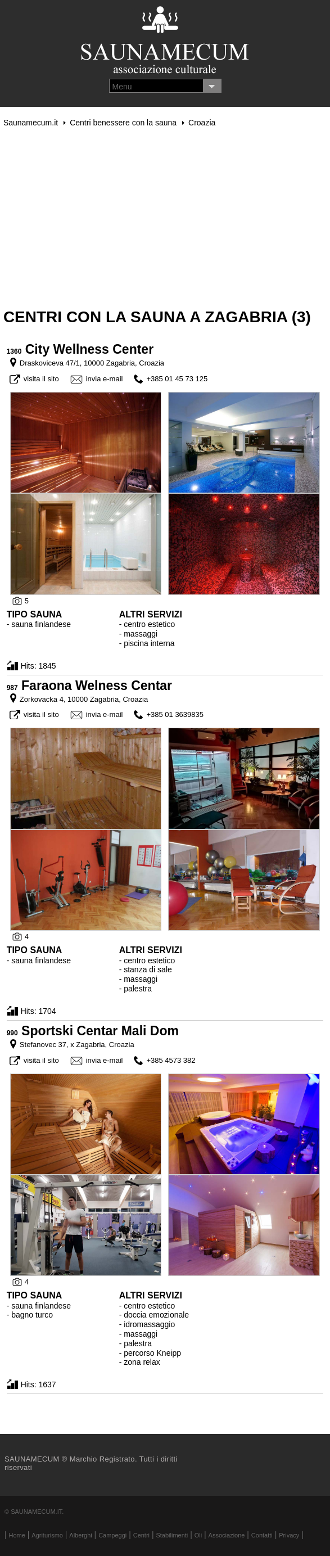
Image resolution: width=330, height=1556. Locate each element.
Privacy (289, 1535)
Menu (122, 86)
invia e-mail (104, 379)
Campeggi (112, 1535)
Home (17, 1535)
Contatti (262, 1535)
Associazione (227, 1535)
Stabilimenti (172, 1535)
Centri (141, 1535)
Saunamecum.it (30, 122)
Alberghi (80, 1535)
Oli (198, 1535)
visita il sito (41, 379)
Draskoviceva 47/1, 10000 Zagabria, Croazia (92, 363)
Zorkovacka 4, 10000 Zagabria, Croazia (84, 699)
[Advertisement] (165, 217)
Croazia (201, 122)
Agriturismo (47, 1535)
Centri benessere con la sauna (123, 122)
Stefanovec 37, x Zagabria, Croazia (77, 1044)
